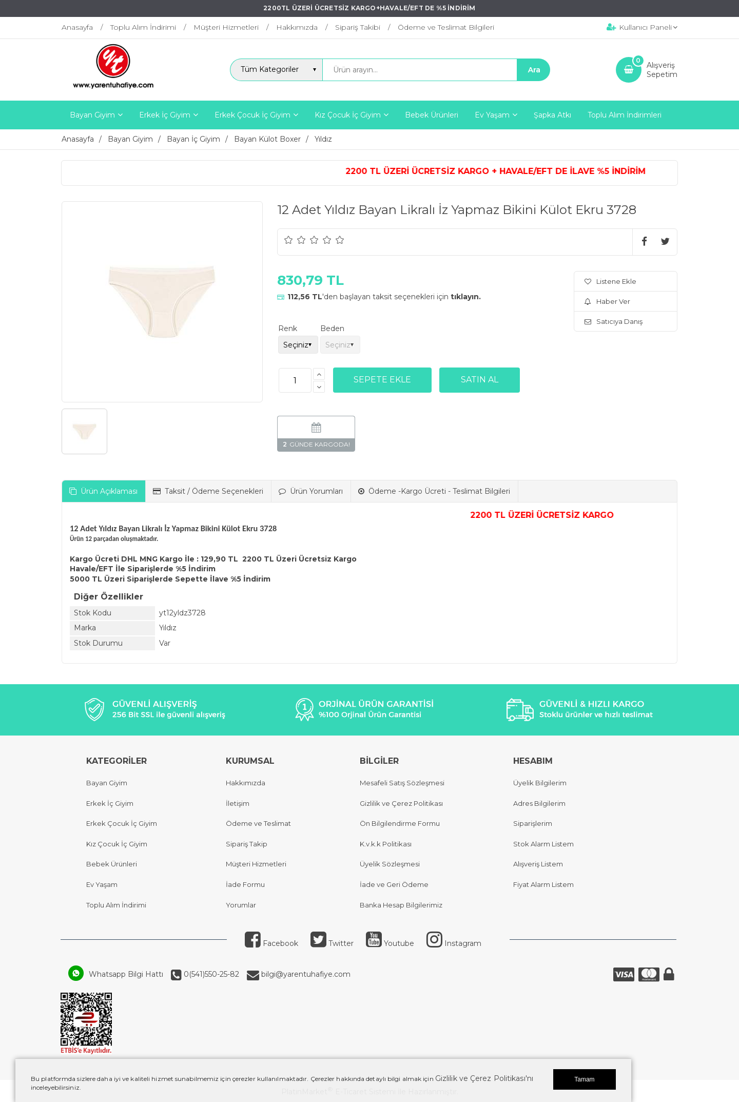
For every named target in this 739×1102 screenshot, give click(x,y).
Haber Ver (607, 301)
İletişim (237, 803)
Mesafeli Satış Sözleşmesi (402, 783)
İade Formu (245, 884)
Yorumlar (241, 905)
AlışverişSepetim (662, 70)
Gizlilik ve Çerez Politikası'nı (484, 1078)
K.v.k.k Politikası (386, 844)
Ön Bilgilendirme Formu (400, 823)
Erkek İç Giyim (109, 803)
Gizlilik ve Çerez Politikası (401, 803)
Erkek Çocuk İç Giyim (121, 823)
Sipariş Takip (246, 844)
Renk (287, 328)
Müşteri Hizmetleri (256, 864)
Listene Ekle (610, 281)
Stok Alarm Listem (543, 844)
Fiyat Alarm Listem (543, 884)
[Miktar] (295, 380)
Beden (332, 328)
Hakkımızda (245, 783)
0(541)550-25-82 (210, 974)
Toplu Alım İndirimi (116, 905)
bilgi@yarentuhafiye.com (305, 974)
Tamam (584, 1079)
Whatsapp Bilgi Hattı (126, 974)
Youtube (390, 943)
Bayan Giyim (106, 783)
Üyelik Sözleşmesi (390, 864)
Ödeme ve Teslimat (258, 823)
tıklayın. (466, 296)
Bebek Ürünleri (111, 864)
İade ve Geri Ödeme (394, 884)
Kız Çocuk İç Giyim (116, 844)
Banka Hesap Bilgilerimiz (401, 905)
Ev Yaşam (102, 884)
